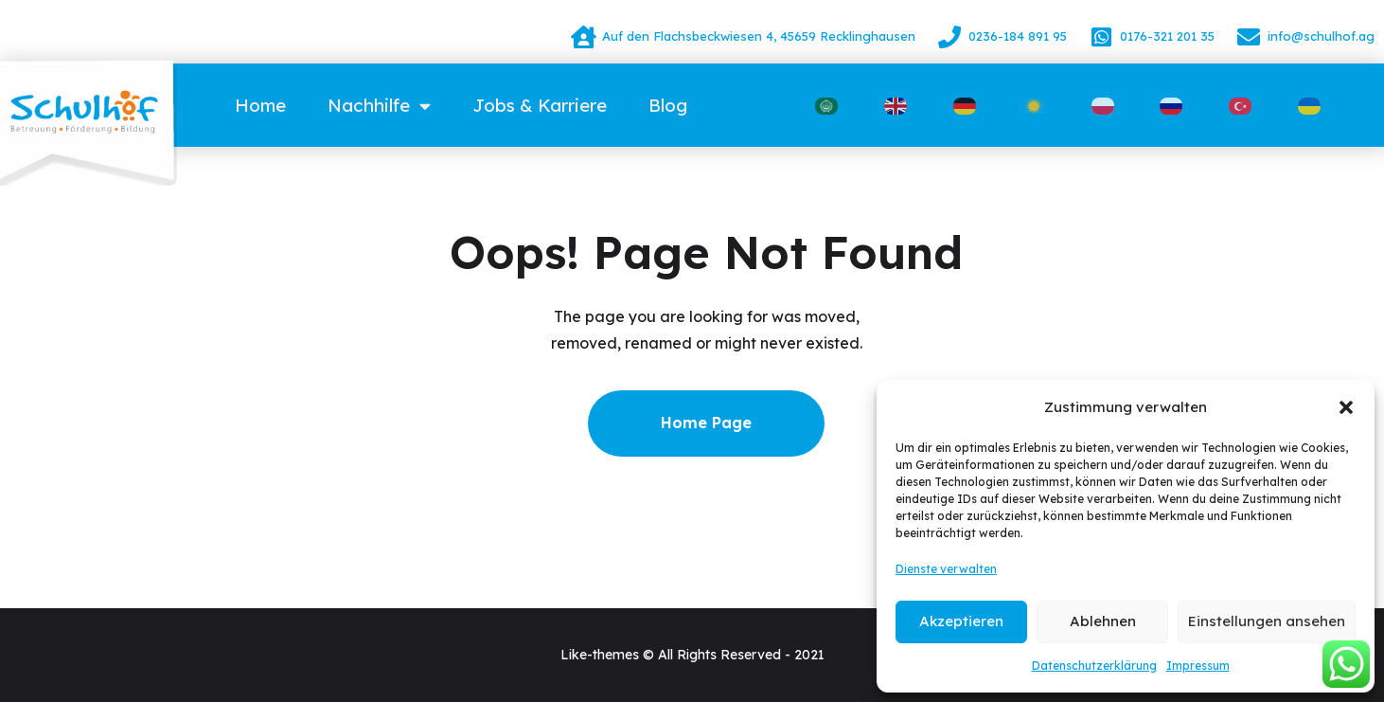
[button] (1346, 407)
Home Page (706, 422)
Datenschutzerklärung (1094, 665)
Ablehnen (1103, 621)
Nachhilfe (379, 105)
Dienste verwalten (946, 569)
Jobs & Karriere (539, 105)
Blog (667, 105)
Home (260, 105)
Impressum (1198, 665)
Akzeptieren (961, 621)
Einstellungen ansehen (1266, 621)
